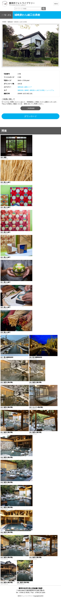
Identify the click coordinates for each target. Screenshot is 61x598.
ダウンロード (30, 116)
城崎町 (26, 90)
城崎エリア (28, 87)
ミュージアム (49, 90)
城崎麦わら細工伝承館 (37, 90)
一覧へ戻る (7, 15)
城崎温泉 (21, 87)
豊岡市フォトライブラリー (25, 596)
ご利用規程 (31, 108)
